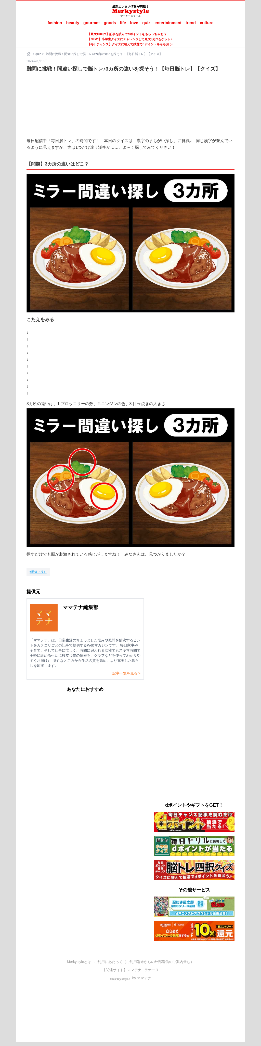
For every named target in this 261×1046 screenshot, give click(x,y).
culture (206, 23)
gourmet (91, 23)
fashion (55, 23)
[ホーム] (29, 54)
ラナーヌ (152, 970)
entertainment (167, 23)
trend (191, 23)
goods (110, 23)
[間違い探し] (38, 572)
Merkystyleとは (79, 962)
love (134, 23)
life (123, 23)
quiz (146, 23)
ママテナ (134, 970)
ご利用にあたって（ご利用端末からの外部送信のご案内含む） (144, 962)
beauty (73, 23)
